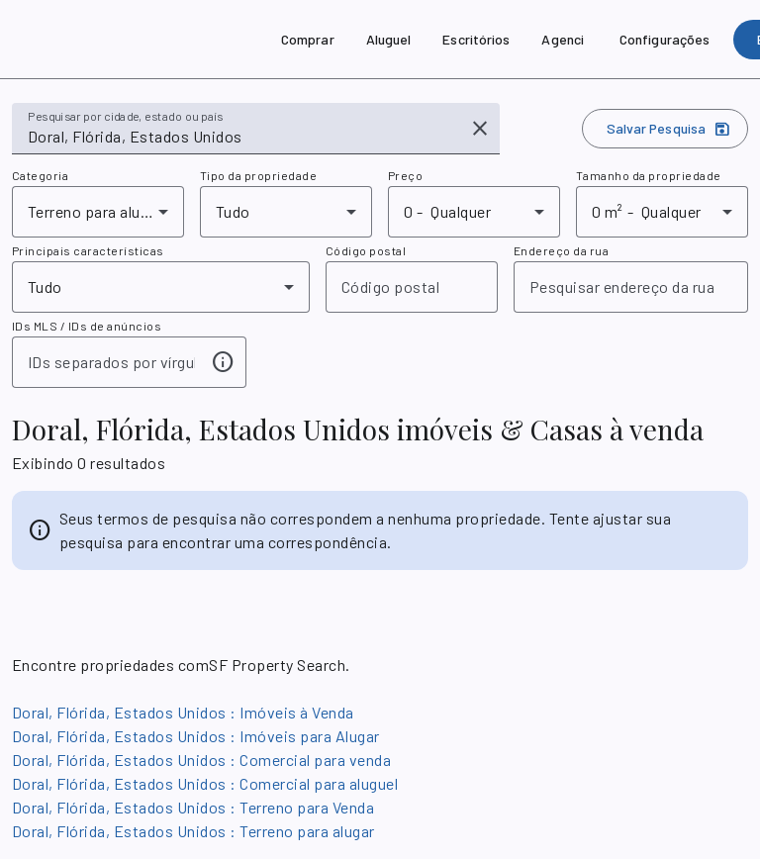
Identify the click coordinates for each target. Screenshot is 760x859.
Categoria (40, 175)
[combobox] (242, 136)
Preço (405, 175)
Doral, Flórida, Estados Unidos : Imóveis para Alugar (196, 735)
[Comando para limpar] (480, 128)
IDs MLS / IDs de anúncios (86, 326)
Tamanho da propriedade (648, 175)
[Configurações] (664, 39)
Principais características (88, 250)
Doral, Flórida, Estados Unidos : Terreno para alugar (193, 830)
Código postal (366, 250)
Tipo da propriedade (258, 175)
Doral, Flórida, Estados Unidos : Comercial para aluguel (205, 783)
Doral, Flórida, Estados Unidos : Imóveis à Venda (183, 712)
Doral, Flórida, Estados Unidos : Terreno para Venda (193, 807)
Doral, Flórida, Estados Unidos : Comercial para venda (201, 759)
